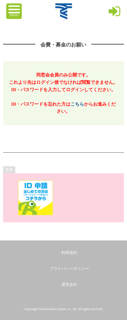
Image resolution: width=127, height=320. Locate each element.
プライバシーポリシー (69, 268)
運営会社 (69, 284)
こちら (77, 104)
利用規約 (69, 253)
